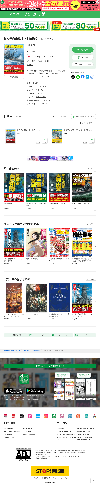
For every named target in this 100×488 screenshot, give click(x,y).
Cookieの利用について (84, 435)
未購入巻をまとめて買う (85, 116)
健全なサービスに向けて (84, 431)
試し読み (15, 77)
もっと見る (90, 168)
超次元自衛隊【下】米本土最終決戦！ (78, 130)
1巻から (82, 123)
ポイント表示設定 (29, 435)
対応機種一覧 (27, 428)
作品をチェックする (84, 64)
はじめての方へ (9, 428)
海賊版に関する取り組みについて (66, 438)
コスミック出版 (40, 86)
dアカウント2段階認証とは (66, 435)
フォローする (33, 45)
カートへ (84, 57)
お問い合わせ (8, 435)
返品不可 (30, 65)
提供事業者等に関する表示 (85, 428)
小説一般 (39, 90)
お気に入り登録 (60, 116)
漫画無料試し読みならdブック (12, 350)
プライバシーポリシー (64, 431)
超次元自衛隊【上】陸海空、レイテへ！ (32, 130)
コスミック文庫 (42, 93)
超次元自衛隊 (41, 97)
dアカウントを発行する (41, 478)
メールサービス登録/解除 (12, 431)
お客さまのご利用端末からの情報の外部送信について (86, 438)
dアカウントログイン (10, 438)
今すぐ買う (84, 50)
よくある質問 (27, 431)
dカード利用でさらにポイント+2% (38, 61)
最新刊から (91, 123)
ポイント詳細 (48, 57)
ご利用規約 (60, 428)
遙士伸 (29, 45)
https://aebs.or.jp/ (41, 458)
